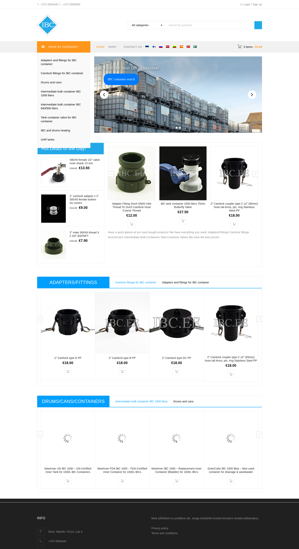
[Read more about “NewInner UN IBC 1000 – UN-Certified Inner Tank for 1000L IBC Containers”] (68, 480)
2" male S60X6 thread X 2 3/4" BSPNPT (85, 234)
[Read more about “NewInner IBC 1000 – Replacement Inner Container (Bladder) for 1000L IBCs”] (176, 480)
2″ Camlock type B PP (122, 357)
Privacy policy (159, 528)
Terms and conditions (164, 533)
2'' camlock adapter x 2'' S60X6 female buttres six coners (84, 199)
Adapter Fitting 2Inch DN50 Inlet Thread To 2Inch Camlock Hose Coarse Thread (131, 207)
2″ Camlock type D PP (67, 357)
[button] (131, 223)
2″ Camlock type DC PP (176, 357)
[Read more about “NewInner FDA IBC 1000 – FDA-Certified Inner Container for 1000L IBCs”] (122, 480)
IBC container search (121, 79)
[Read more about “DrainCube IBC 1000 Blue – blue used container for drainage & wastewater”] (231, 480)
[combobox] (146, 25)
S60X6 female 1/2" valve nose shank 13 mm (85, 161)
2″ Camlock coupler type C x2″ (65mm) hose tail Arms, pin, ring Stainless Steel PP (234, 207)
